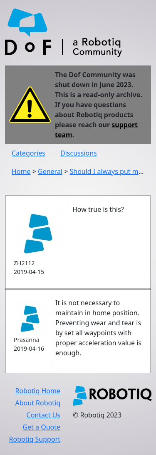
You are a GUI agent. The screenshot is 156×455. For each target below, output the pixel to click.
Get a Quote (41, 427)
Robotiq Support (34, 439)
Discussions (78, 153)
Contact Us (43, 415)
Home (21, 171)
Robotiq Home (37, 390)
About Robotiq (37, 402)
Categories (28, 153)
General (50, 171)
